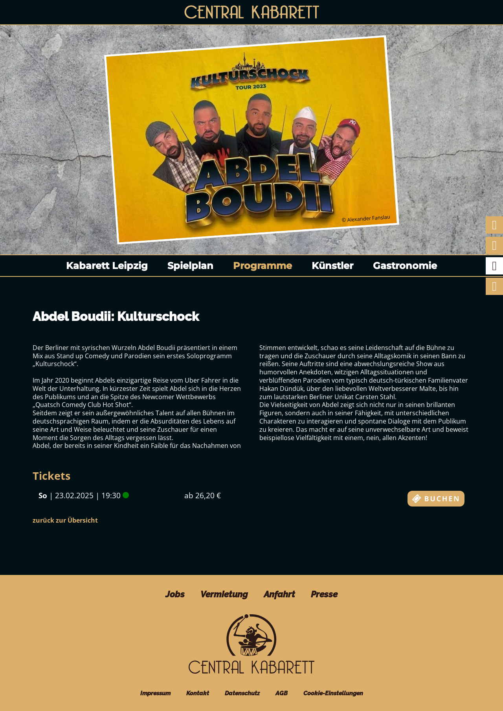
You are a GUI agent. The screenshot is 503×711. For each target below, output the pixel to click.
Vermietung (224, 594)
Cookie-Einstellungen (333, 693)
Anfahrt (279, 594)
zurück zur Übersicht (65, 520)
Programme (262, 265)
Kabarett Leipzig (107, 265)
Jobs (175, 594)
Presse (324, 594)
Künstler (332, 265)
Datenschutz (242, 693)
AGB (281, 693)
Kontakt (197, 693)
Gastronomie (405, 265)
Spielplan (190, 265)
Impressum (155, 693)
